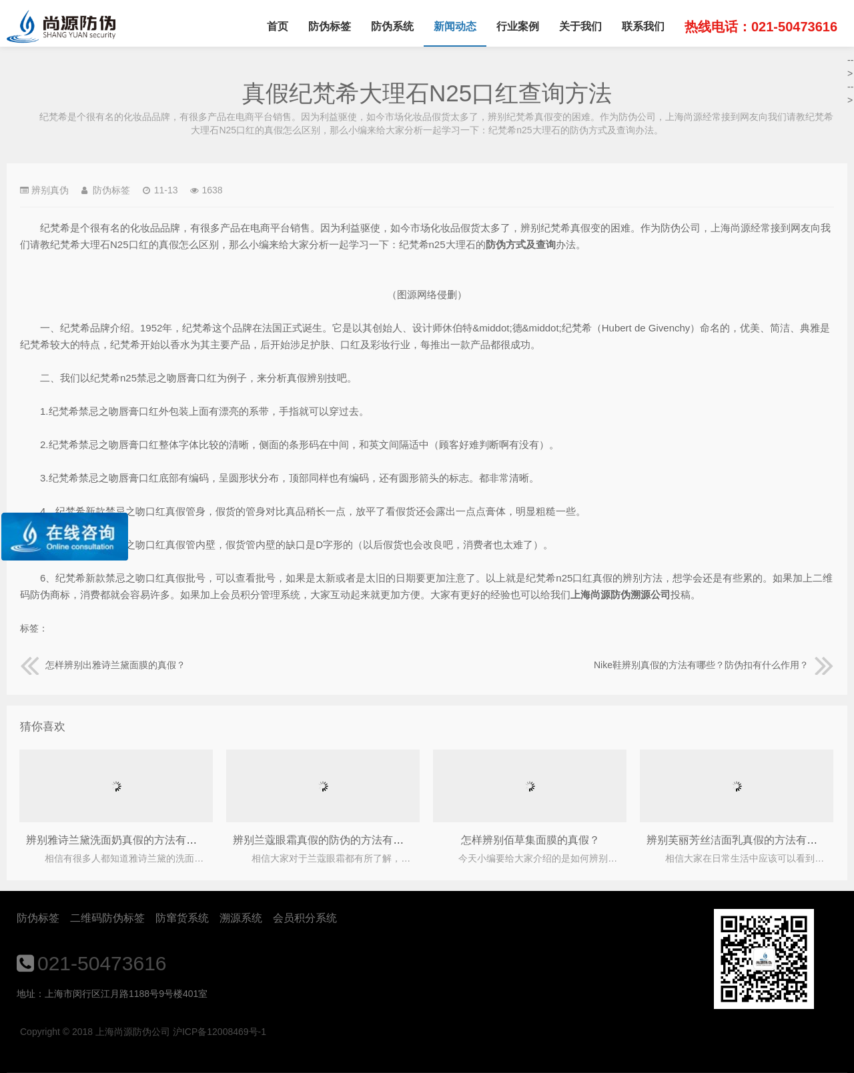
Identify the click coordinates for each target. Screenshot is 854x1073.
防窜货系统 (182, 918)
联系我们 (643, 26)
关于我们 (580, 26)
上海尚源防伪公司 (61, 26)
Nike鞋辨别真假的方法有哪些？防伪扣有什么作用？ (714, 665)
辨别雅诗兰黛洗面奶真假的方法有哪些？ (122, 840)
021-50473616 (102, 963)
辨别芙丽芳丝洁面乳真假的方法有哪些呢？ (748, 840)
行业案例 (517, 26)
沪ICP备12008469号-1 (219, 1031)
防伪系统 (392, 26)
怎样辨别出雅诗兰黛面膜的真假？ (102, 665)
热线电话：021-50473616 (761, 26)
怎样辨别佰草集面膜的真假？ (530, 840)
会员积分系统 (305, 918)
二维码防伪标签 (107, 918)
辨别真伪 (50, 190)
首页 (277, 26)
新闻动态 (455, 26)
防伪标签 (329, 26)
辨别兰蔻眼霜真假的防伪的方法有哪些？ (329, 840)
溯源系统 (241, 918)
